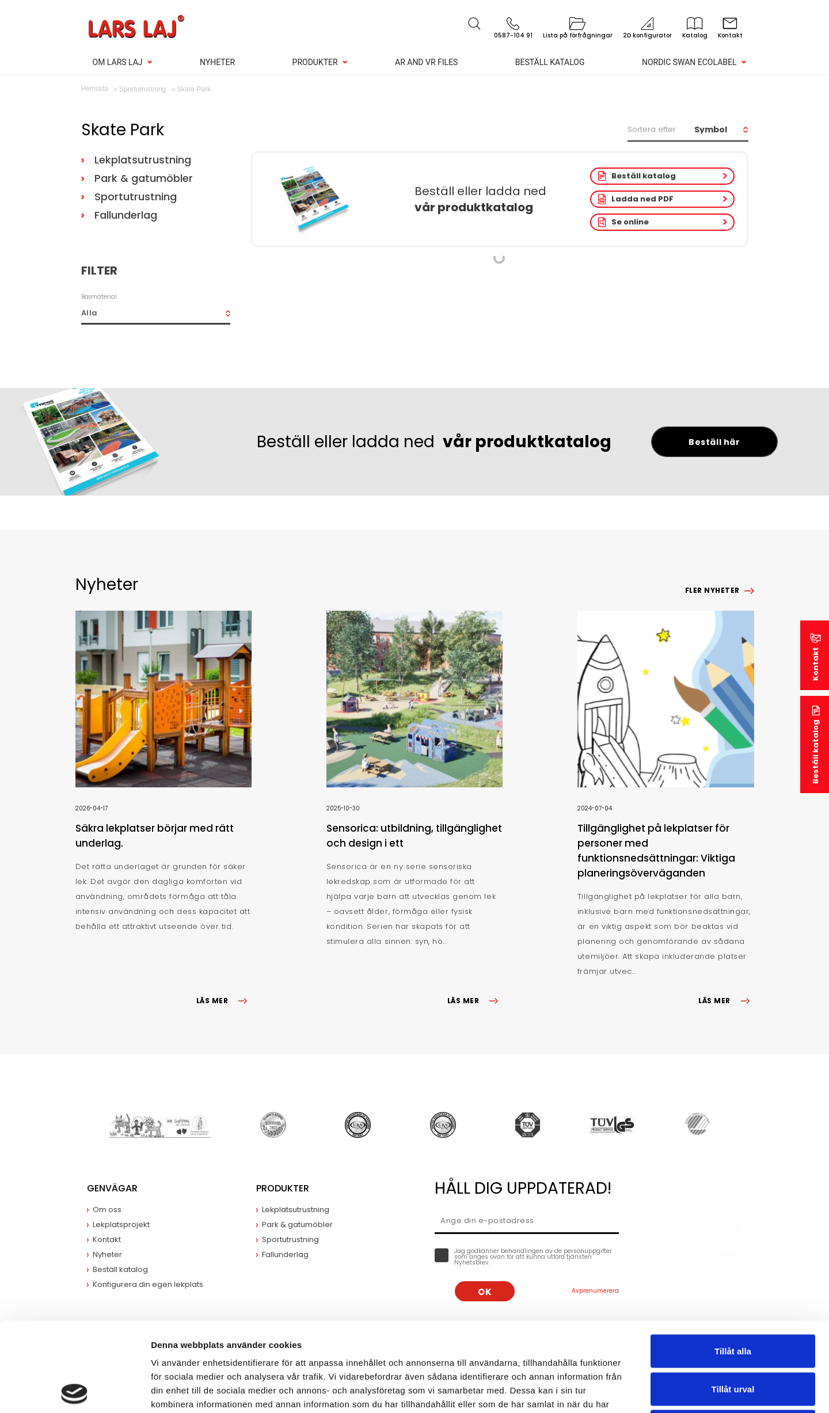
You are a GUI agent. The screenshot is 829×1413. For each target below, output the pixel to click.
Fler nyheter (712, 590)
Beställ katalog (550, 62)
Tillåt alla (732, 1262)
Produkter (315, 62)
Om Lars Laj (118, 62)
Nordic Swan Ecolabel (689, 62)
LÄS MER (224, 1001)
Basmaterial (99, 296)
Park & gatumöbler (143, 178)
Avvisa (733, 1337)
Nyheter (217, 62)
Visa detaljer (625, 1390)
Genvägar (112, 1188)
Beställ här (714, 442)
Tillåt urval (733, 1300)
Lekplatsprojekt (121, 1224)
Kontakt (815, 664)
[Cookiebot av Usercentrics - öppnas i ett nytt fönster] (74, 1390)
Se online (630, 221)
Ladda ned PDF (642, 198)
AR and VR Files (426, 62)
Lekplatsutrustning (142, 160)
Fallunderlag (125, 215)
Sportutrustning (135, 196)
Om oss (107, 1209)
